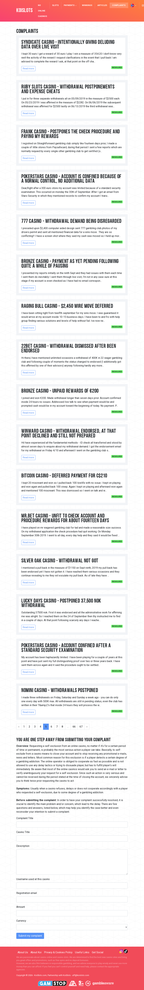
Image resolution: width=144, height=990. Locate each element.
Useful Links (82, 952)
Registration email (26, 893)
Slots (55, 5)
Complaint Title (24, 818)
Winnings (87, 5)
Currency (21, 920)
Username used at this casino (33, 879)
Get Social (97, 952)
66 (74, 726)
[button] (133, 5)
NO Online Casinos (42, 10)
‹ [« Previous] (18, 726)
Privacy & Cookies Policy (58, 952)
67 (81, 726)
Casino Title (23, 832)
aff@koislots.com (80, 975)
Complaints (118, 5)
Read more (28, 68)
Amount (20, 906)
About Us (23, 952)
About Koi (36, 952)
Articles (102, 5)
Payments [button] (70, 5)
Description (22, 845)
